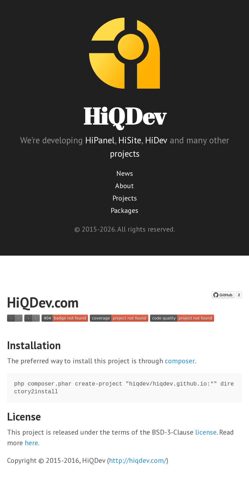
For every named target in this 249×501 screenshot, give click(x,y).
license (206, 432)
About (124, 185)
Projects (124, 198)
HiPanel (99, 140)
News (124, 173)
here (31, 442)
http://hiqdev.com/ (137, 460)
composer (180, 360)
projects (124, 153)
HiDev (156, 140)
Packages (124, 210)
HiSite (129, 140)
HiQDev (124, 116)
